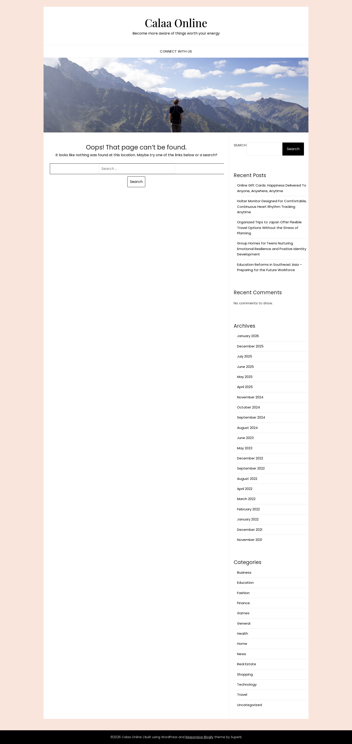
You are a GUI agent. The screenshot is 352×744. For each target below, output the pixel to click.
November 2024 (250, 397)
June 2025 (245, 366)
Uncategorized (249, 704)
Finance (243, 603)
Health (242, 633)
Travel (242, 694)
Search (240, 145)
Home (242, 643)
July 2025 (244, 356)
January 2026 (248, 336)
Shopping (245, 674)
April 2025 (245, 386)
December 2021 (249, 529)
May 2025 (245, 376)
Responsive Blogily (199, 737)
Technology (247, 684)
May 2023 (244, 448)
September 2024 (251, 417)
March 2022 (246, 498)
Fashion (243, 592)
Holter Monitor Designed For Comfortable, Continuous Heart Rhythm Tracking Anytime (272, 206)
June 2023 (245, 437)
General (243, 623)
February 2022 (248, 509)
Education (245, 582)
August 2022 (247, 478)
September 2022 (251, 468)
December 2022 (250, 458)
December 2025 (250, 346)
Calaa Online (176, 22)
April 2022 (244, 488)
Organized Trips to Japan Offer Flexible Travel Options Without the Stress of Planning (269, 227)
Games (243, 613)
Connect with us (176, 51)
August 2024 (247, 427)
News (241, 654)
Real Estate (246, 664)
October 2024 (248, 407)
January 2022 (248, 519)
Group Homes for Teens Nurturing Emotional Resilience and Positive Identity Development (271, 249)
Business (244, 572)
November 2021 (249, 539)
